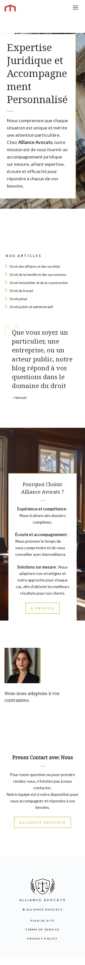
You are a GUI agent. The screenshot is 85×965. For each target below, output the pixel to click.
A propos (42, 608)
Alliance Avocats (42, 822)
